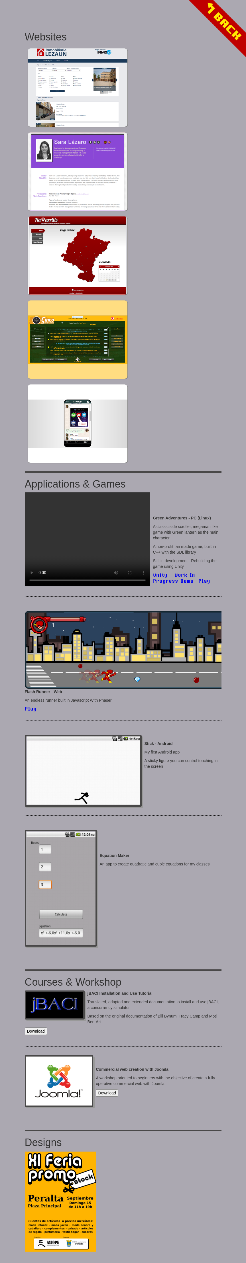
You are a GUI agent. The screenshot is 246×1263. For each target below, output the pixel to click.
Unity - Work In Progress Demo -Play (181, 578)
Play (30, 709)
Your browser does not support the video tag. (87, 539)
